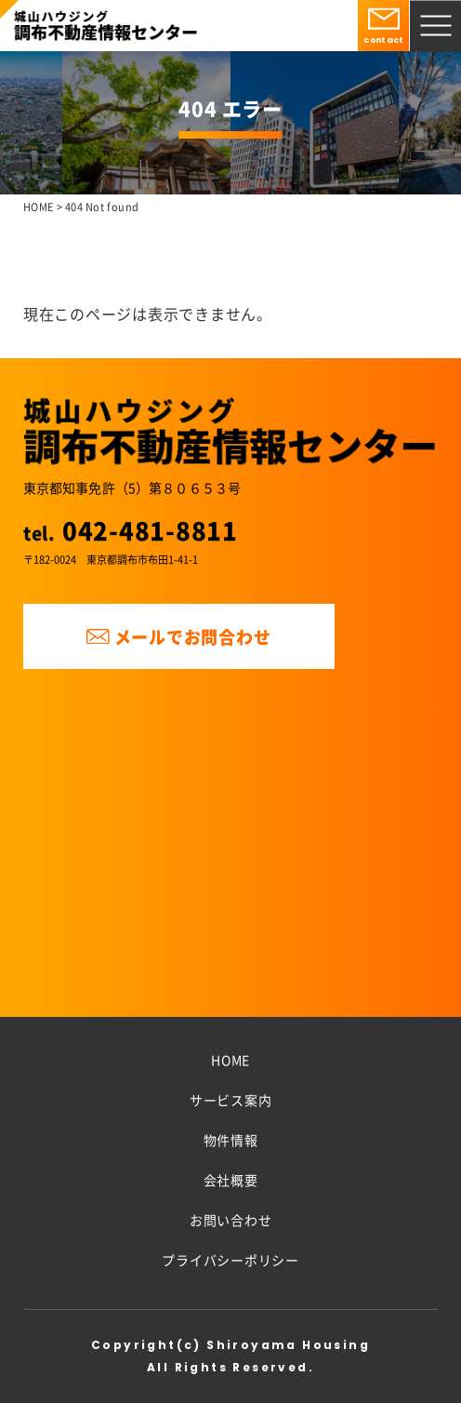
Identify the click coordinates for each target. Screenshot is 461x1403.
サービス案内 (231, 1099)
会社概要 (231, 1179)
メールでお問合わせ (178, 636)
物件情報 (231, 1139)
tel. (130, 532)
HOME (230, 1059)
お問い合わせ (231, 1219)
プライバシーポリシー (230, 1259)
